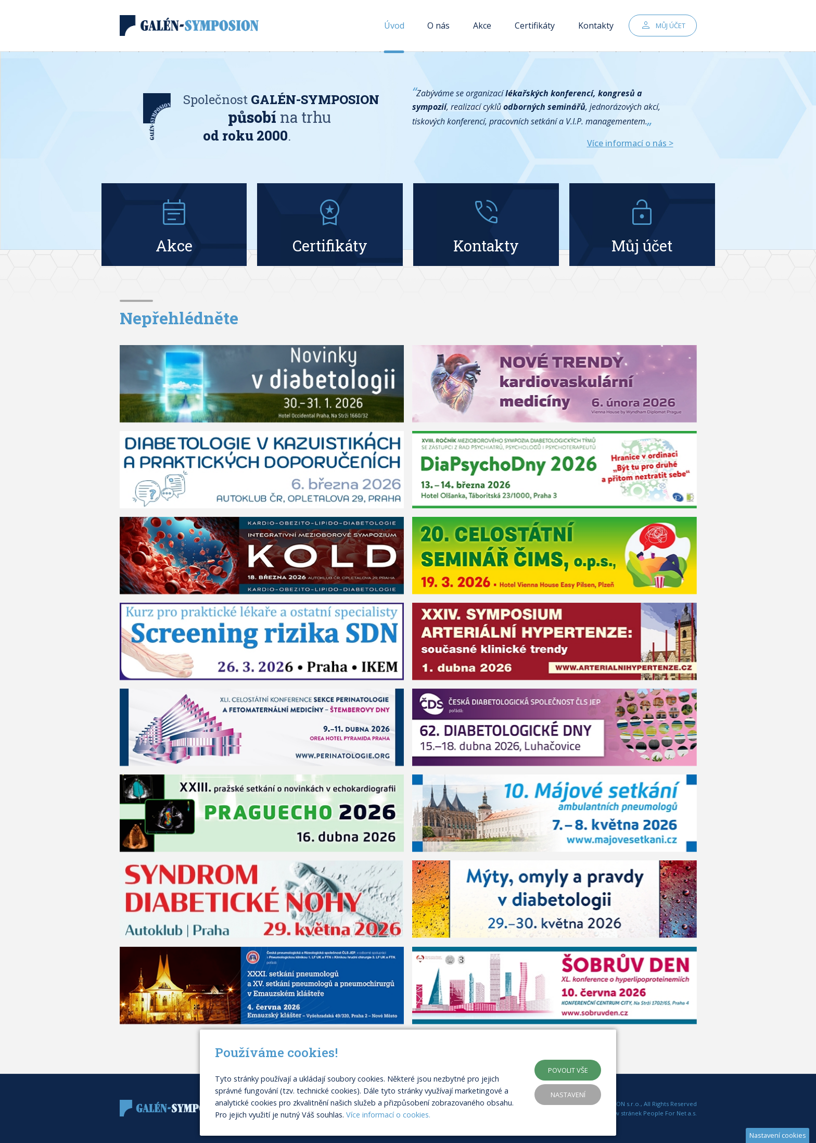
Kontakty (596, 26)
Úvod (394, 26)
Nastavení (568, 1094)
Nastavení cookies (777, 1135)
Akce (482, 26)
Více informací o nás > (630, 143)
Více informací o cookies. (388, 1115)
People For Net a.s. (670, 1113)
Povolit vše (568, 1070)
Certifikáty (535, 26)
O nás (438, 26)
